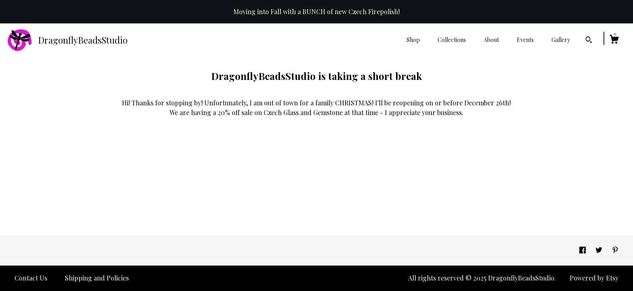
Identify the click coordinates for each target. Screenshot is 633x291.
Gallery (560, 40)
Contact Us (31, 278)
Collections (452, 40)
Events (525, 40)
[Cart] (614, 40)
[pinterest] (615, 250)
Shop (413, 40)
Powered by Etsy (594, 278)
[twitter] (599, 250)
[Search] (589, 40)
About (491, 40)
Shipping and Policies (97, 278)
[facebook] (583, 250)
